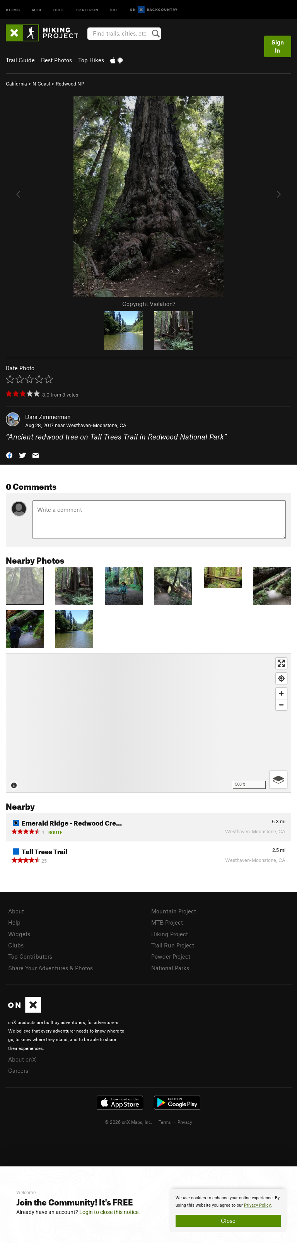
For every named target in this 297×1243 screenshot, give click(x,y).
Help (14, 922)
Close (228, 1220)
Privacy (185, 1122)
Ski (114, 9)
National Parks (170, 967)
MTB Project (167, 922)
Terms (165, 1122)
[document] (228, 1210)
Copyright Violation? (148, 303)
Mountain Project (173, 911)
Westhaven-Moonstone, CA (96, 425)
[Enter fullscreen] (281, 663)
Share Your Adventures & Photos (50, 967)
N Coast (41, 83)
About (16, 911)
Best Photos (56, 59)
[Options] (278, 779)
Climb (13, 9)
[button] (9, 454)
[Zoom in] (281, 693)
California (16, 83)
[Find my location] (281, 678)
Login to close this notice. (109, 1212)
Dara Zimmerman (48, 416)
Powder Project (170, 956)
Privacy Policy (257, 1205)
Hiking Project (169, 933)
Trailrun (87, 9)
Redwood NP (70, 83)
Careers (18, 1070)
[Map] (148, 723)
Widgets (19, 933)
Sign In (277, 46)
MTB (37, 9)
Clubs (16, 945)
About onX (22, 1059)
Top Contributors (30, 956)
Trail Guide (20, 59)
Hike (58, 9)
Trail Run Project (172, 945)
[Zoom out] (281, 704)
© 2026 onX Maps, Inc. (128, 1122)
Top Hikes (91, 59)
